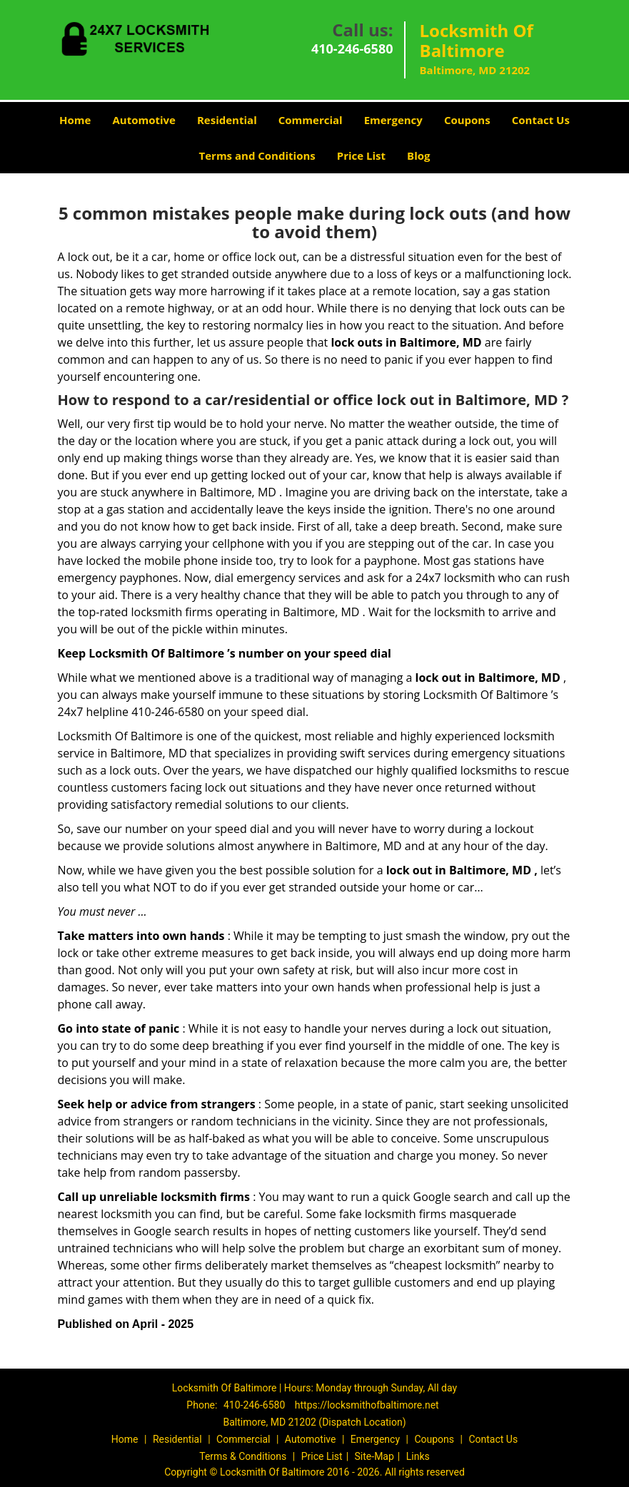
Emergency (393, 120)
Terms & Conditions (242, 1456)
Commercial (310, 120)
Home (75, 120)
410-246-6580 (352, 48)
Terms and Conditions (257, 155)
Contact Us (541, 120)
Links (418, 1456)
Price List (361, 155)
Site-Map (374, 1456)
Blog (418, 155)
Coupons (467, 120)
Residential (227, 120)
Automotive (144, 120)
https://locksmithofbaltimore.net (367, 1405)
